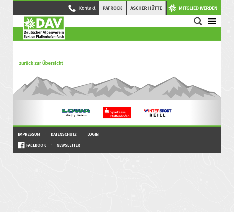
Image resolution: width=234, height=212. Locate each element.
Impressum (29, 134)
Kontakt (82, 8)
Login (93, 134)
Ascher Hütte (146, 8)
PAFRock (112, 8)
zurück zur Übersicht (41, 63)
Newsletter (68, 145)
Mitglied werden (192, 8)
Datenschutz (64, 134)
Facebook (36, 145)
